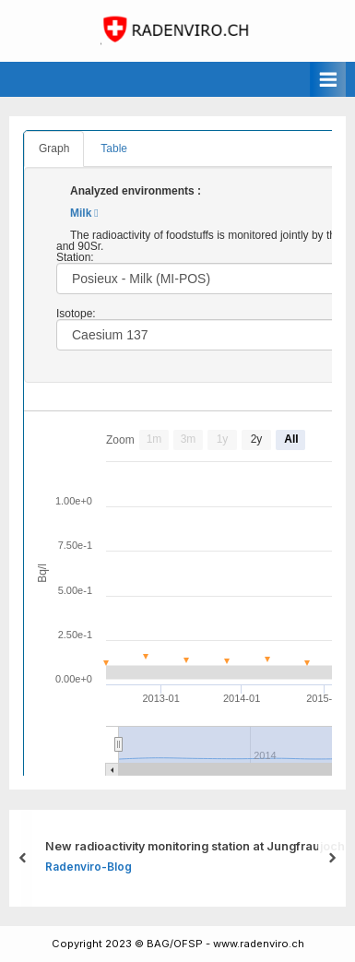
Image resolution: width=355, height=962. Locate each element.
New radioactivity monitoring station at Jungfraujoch (195, 846)
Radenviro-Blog (88, 866)
